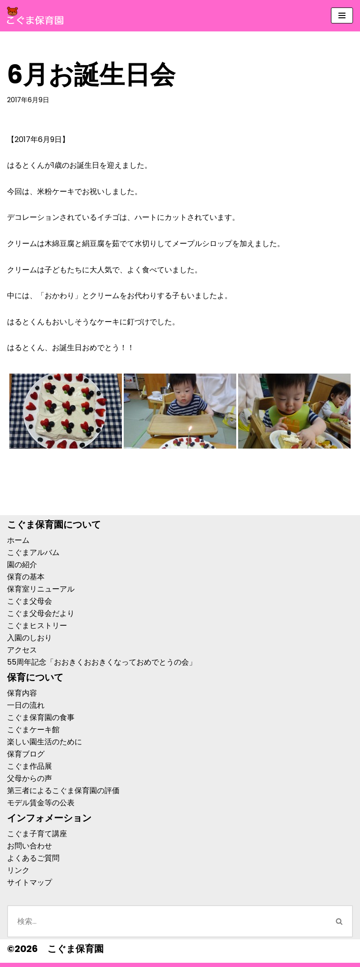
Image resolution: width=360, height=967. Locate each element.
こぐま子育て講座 (37, 833)
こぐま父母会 (29, 601)
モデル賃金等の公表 (41, 802)
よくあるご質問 (33, 858)
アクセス (22, 650)
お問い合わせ (29, 845)
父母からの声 (29, 778)
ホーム (18, 540)
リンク (18, 870)
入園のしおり (29, 637)
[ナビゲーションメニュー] (342, 15)
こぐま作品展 (29, 766)
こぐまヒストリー (37, 625)
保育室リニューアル (41, 589)
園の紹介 (22, 564)
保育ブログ (26, 754)
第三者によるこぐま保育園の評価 (63, 790)
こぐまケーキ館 (33, 729)
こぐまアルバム (33, 552)
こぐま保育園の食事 (41, 717)
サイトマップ (29, 882)
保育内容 (22, 693)
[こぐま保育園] (35, 16)
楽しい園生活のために (44, 741)
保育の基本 (26, 576)
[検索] (166, 921)
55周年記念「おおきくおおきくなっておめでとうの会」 (101, 662)
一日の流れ (26, 705)
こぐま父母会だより (41, 613)
